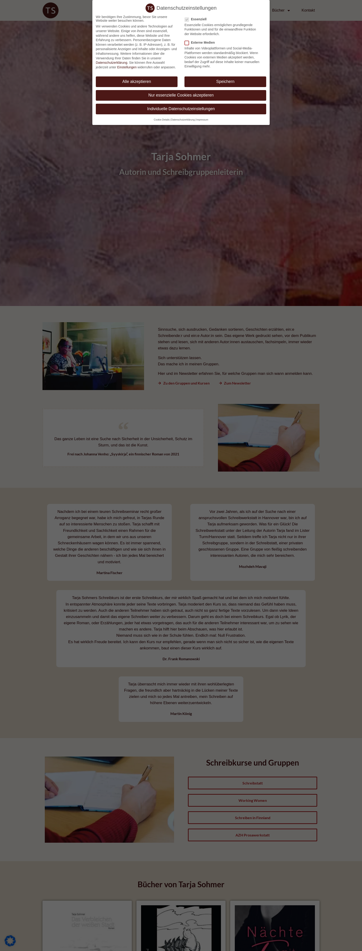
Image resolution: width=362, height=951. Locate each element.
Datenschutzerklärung (111, 60)
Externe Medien (201, 40)
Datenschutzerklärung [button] (183, 117)
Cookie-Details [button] (161, 117)
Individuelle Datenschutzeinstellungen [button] (181, 106)
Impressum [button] (202, 117)
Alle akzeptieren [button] (136, 79)
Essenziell (197, 16)
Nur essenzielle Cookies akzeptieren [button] (181, 92)
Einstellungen (127, 65)
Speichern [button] (225, 79)
